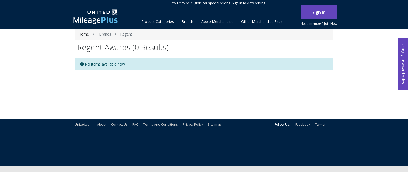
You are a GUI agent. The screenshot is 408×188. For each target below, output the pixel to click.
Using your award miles (403, 64)
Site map (214, 124)
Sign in (319, 12)
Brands (105, 34)
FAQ (135, 124)
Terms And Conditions (160, 124)
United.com (83, 124)
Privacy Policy (193, 124)
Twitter (320, 124)
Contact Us (119, 124)
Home (84, 34)
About (101, 124)
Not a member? (319, 23)
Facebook (302, 124)
